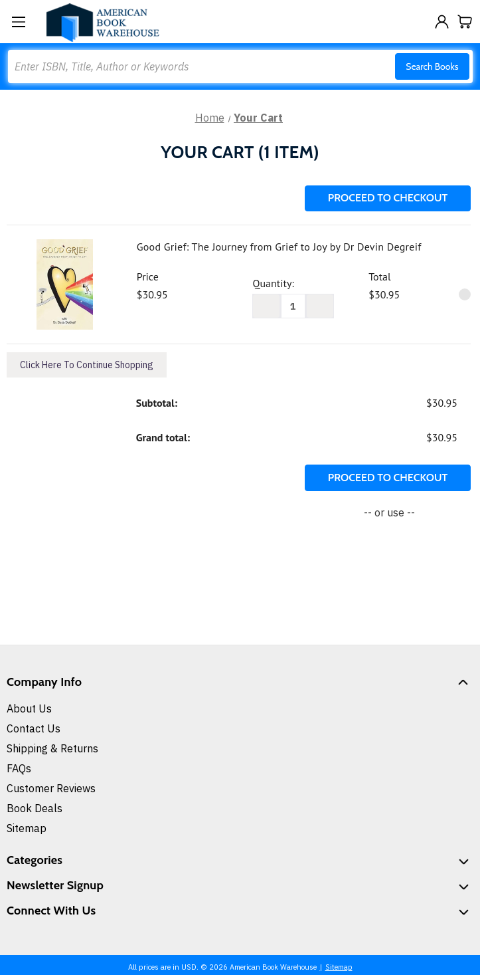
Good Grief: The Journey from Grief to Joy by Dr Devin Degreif (279, 246)
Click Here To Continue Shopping (86, 365)
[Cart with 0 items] (465, 21)
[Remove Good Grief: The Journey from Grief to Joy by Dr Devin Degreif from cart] (465, 294)
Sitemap (26, 828)
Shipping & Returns (52, 748)
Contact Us (33, 728)
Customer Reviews (51, 788)
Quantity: (272, 283)
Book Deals (34, 808)
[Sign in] (442, 21)
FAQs (19, 768)
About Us (29, 708)
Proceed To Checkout (387, 197)
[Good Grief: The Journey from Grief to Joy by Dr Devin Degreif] (293, 306)
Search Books (432, 66)
